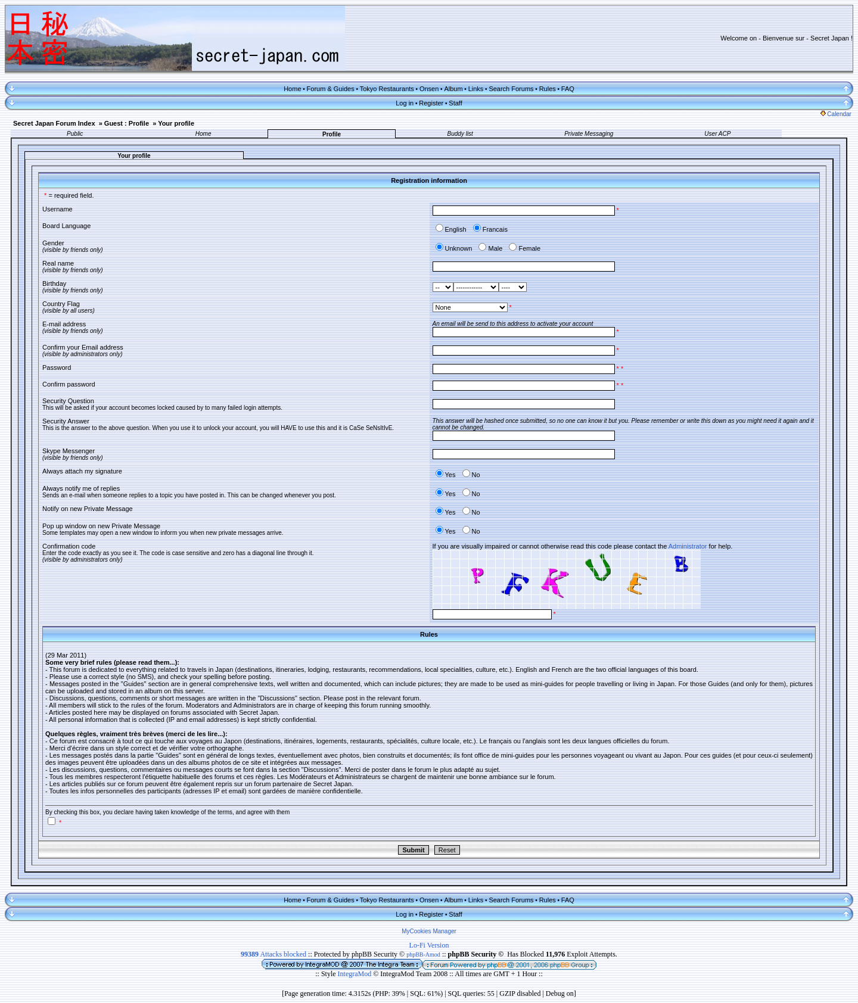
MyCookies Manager (429, 931)
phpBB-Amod (423, 954)
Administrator (688, 546)
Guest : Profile (126, 123)
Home (292, 88)
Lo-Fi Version (429, 945)
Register (431, 103)
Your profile (176, 123)
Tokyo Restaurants (387, 88)
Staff (455, 103)
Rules (547, 88)
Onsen (429, 88)
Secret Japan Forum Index (54, 123)
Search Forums (511, 88)
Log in (405, 103)
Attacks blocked (273, 954)
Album (453, 88)
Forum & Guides (331, 88)
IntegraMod (356, 974)
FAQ (567, 88)
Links (476, 88)
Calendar (835, 114)
